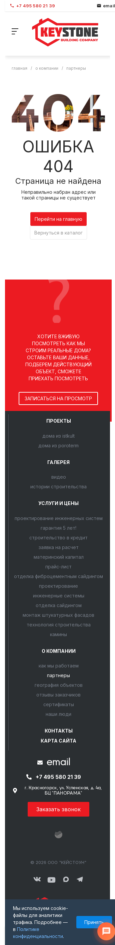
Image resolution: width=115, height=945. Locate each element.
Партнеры (58, 675)
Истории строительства (58, 486)
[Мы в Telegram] (80, 880)
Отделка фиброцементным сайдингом (58, 576)
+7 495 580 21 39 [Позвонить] (32, 5)
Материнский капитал (59, 557)
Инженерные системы (58, 595)
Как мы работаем (59, 665)
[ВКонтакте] (37, 880)
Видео (58, 477)
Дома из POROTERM (58, 445)
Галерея (58, 462)
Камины (58, 634)
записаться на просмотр (58, 398)
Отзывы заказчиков (58, 694)
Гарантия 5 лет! (58, 528)
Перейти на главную (58, 219)
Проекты (58, 421)
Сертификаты (58, 704)
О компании (59, 651)
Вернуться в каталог (58, 232)
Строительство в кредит (58, 537)
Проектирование (58, 586)
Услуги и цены (58, 503)
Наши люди (58, 714)
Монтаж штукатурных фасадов (58, 615)
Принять (94, 922)
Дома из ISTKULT (58, 436)
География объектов (59, 685)
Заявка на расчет (59, 547)
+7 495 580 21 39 (58, 777)
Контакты (59, 731)
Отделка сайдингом (59, 605)
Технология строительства (59, 624)
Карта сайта (58, 741)
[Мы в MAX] (66, 880)
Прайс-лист (58, 566)
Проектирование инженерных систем (59, 518)
